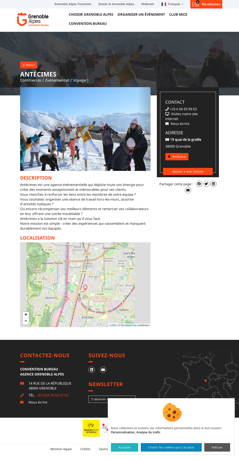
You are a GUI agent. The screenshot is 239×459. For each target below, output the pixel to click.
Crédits (85, 449)
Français (172, 4)
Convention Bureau (88, 23)
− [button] (25, 321)
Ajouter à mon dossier (188, 171)
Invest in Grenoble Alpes (116, 4)
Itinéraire (177, 157)
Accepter (124, 447)
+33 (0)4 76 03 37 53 (52, 395)
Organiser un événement (141, 14)
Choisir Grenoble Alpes (91, 14)
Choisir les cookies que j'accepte (171, 447)
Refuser (217, 447)
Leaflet (112, 325)
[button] (26, 129)
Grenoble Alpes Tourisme (72, 4)
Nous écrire (38, 402)
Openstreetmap (129, 325)
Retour (29, 65)
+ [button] (25, 315)
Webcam (147, 4)
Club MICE (178, 14)
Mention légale (61, 449)
